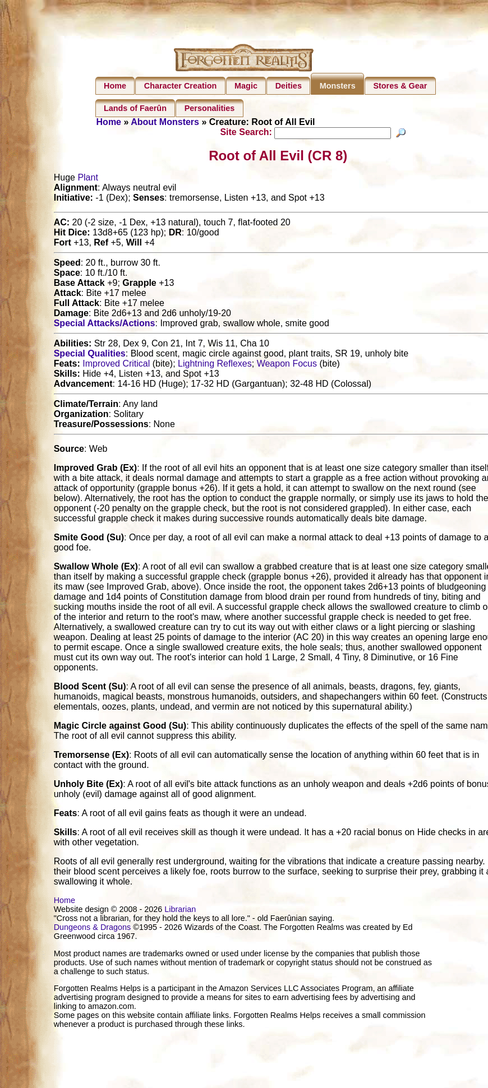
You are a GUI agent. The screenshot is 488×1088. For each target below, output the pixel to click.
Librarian (180, 910)
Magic (245, 85)
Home (115, 85)
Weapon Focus (287, 365)
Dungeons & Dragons (92, 928)
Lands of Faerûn (135, 108)
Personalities (210, 108)
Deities (288, 85)
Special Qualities (90, 355)
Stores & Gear (400, 85)
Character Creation (180, 85)
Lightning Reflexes (215, 365)
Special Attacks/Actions (104, 325)
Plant (87, 179)
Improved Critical (116, 365)
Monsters (338, 85)
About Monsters (165, 122)
